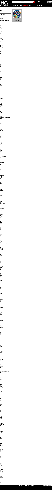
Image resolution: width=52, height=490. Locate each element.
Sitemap (32, 485)
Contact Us (26, 485)
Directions (20, 485)
